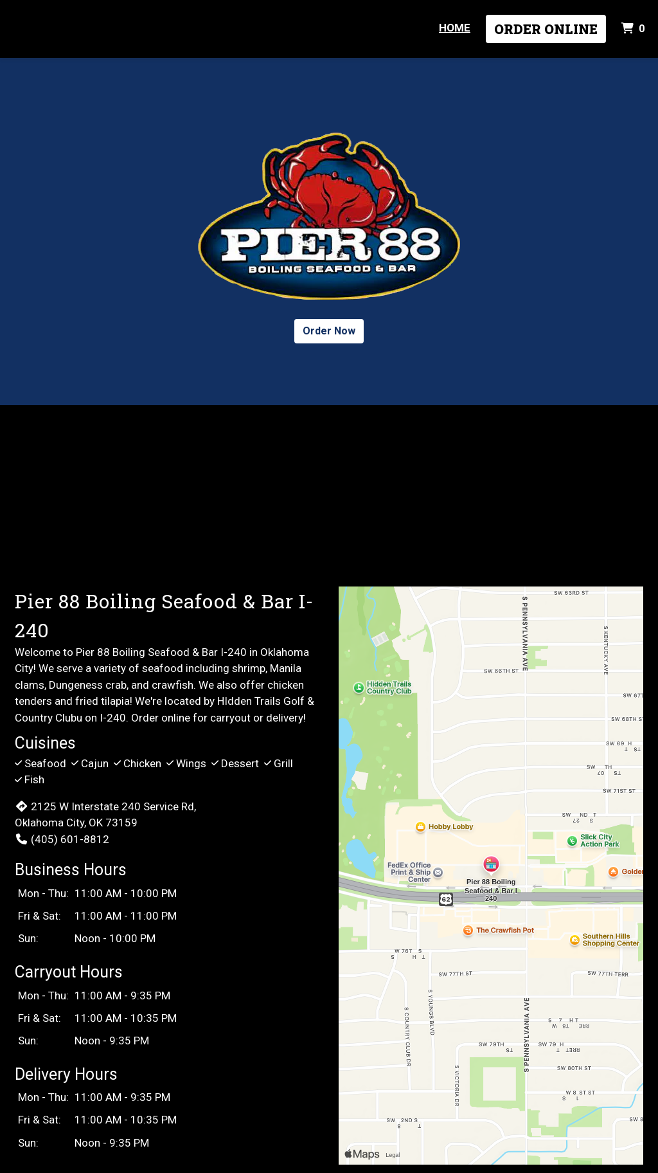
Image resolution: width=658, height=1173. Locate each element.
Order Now (329, 331)
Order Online (546, 29)
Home (454, 27)
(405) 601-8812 (62, 839)
